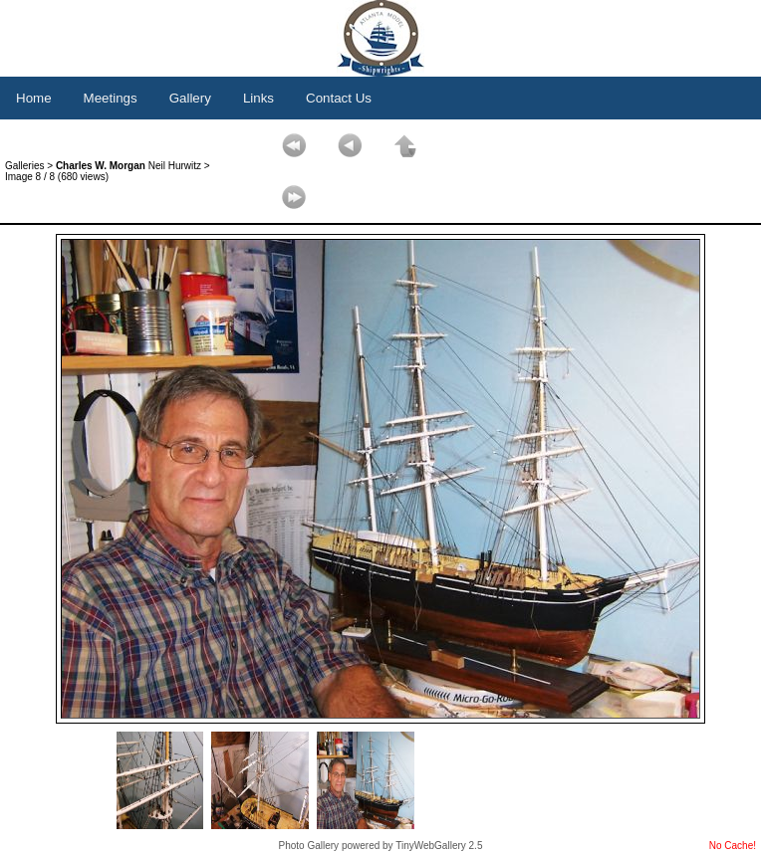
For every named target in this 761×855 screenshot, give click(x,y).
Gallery (190, 98)
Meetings (110, 98)
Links (258, 98)
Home (34, 98)
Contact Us (339, 98)
